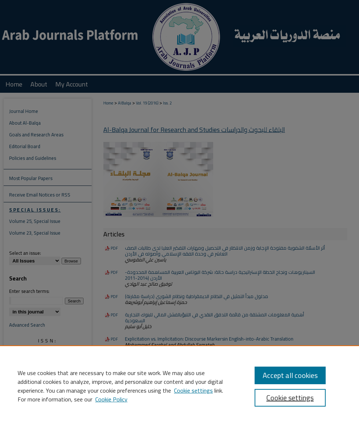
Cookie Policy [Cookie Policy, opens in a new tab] (111, 399)
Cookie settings (193, 390)
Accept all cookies (290, 375)
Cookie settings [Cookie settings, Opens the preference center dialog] (290, 397)
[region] (179, 385)
